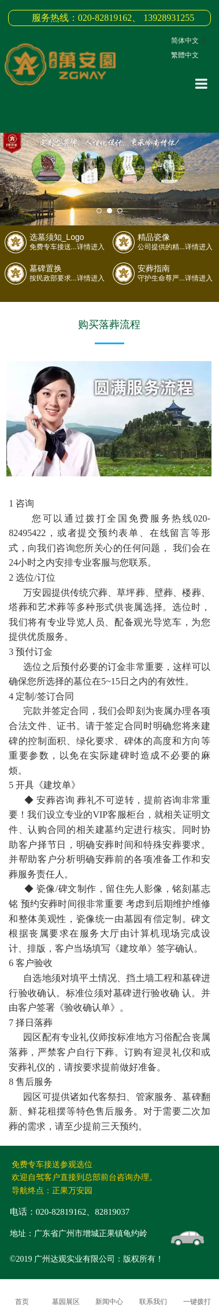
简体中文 (185, 41)
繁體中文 (185, 55)
